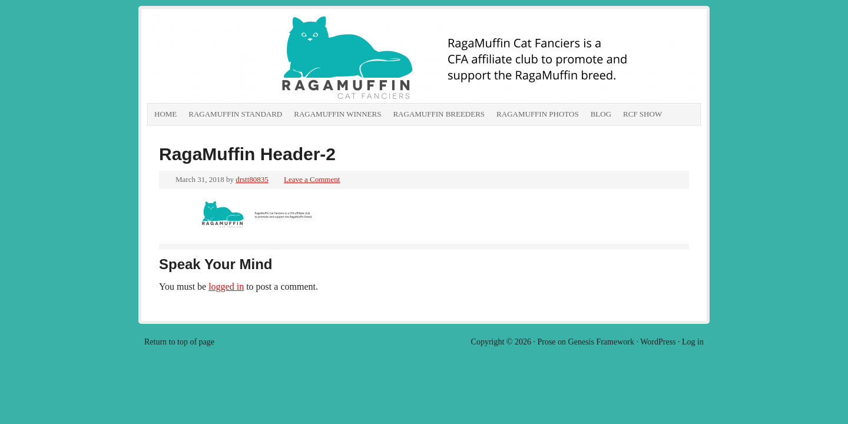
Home (165, 114)
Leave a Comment (312, 179)
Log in (693, 341)
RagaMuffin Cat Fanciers (279, 59)
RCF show (642, 114)
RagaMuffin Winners (337, 114)
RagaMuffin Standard (235, 114)
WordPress (657, 341)
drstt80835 (252, 179)
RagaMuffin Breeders (439, 114)
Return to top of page (179, 341)
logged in (226, 286)
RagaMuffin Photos (537, 114)
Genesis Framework (601, 341)
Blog (601, 114)
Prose (546, 341)
